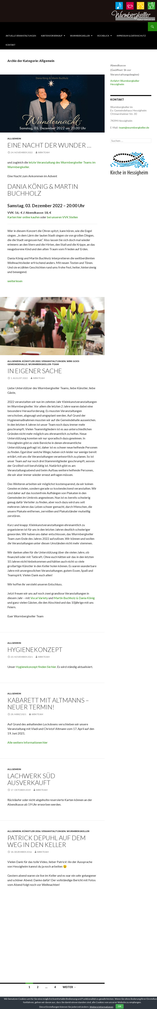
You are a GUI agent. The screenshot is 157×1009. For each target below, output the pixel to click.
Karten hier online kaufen (23, 217)
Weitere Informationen (101, 1006)
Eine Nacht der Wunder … (49, 145)
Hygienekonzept (34, 649)
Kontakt (10, 45)
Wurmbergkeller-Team (43, 364)
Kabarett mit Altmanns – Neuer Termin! (48, 703)
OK (119, 1006)
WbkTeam (44, 152)
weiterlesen (14, 281)
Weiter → (69, 987)
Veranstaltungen (53, 361)
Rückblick (103, 35)
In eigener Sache (34, 371)
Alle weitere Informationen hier (27, 742)
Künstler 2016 (31, 831)
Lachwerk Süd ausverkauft (31, 779)
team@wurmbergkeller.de (134, 127)
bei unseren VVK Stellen (62, 217)
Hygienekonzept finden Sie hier (36, 666)
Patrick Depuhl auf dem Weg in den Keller (46, 841)
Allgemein (14, 138)
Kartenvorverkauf (51, 35)
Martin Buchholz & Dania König (74, 598)
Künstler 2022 (31, 361)
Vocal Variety (39, 598)
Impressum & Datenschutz (131, 35)
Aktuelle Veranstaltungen (21, 35)
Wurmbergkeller (80, 35)
